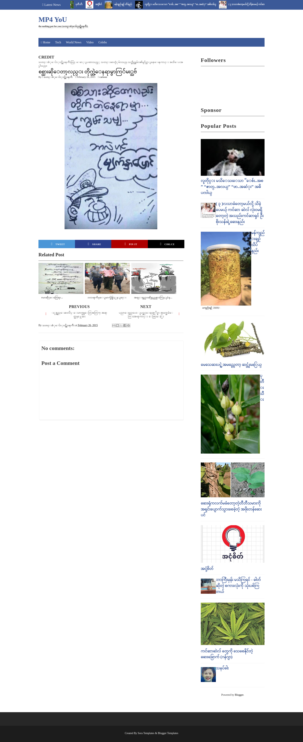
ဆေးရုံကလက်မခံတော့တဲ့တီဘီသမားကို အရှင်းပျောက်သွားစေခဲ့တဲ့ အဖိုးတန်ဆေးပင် (231, 509)
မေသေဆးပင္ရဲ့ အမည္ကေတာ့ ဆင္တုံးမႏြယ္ (231, 364)
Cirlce (167, 244)
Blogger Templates (168, 733)
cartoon (103, 76)
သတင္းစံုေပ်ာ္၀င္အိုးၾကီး (58, 76)
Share (94, 244)
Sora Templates (146, 733)
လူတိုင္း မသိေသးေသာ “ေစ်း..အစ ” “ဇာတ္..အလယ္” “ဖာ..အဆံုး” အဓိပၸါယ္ (184, 4)
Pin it (131, 244)
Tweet (58, 244)
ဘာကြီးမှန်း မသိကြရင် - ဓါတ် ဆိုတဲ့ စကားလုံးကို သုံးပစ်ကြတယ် (238, 585)
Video (90, 42)
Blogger (239, 694)
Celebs (102, 42)
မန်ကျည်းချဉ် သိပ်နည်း (127, 4)
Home (46, 42)
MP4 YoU (52, 19)
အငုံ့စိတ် (103, 4)
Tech (58, 42)
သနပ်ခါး (222, 668)
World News (73, 42)
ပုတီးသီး (83, 4)
